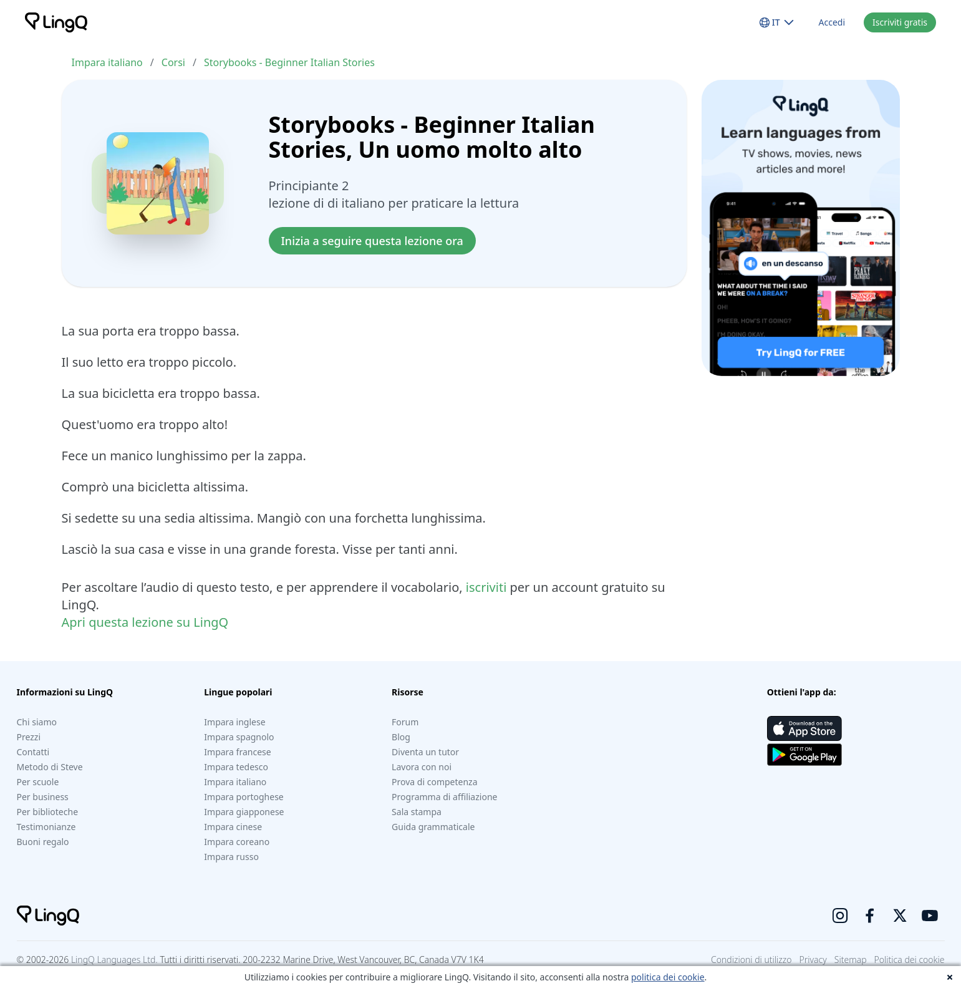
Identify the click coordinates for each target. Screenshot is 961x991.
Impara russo (231, 857)
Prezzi (29, 737)
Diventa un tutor (425, 752)
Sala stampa (417, 812)
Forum (405, 722)
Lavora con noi (422, 767)
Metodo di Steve (50, 767)
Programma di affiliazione (444, 797)
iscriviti (486, 587)
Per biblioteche (48, 812)
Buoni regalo (43, 842)
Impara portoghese (243, 797)
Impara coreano (236, 842)
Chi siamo (37, 722)
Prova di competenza (434, 782)
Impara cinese (233, 827)
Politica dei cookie (909, 959)
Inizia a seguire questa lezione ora (372, 240)
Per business (43, 797)
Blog (401, 737)
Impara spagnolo (239, 737)
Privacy (813, 959)
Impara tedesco (236, 767)
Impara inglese (234, 722)
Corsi (173, 62)
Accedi (832, 22)
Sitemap (850, 959)
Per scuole (38, 782)
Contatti (33, 752)
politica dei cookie (668, 977)
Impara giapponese (244, 812)
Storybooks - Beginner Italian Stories (289, 62)
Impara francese (237, 752)
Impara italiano (107, 62)
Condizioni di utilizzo (751, 959)
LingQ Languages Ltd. (114, 959)
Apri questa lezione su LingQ (145, 622)
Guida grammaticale (433, 827)
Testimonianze (46, 827)
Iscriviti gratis (899, 22)
